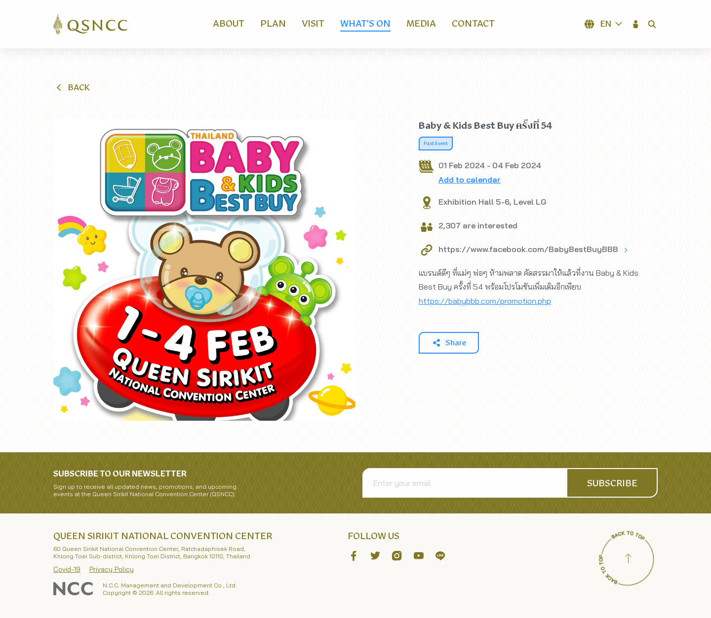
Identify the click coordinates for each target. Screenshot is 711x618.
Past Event (436, 143)
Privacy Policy (111, 569)
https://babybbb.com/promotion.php (485, 301)
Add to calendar (469, 179)
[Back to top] (628, 559)
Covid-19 (66, 569)
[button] (636, 24)
